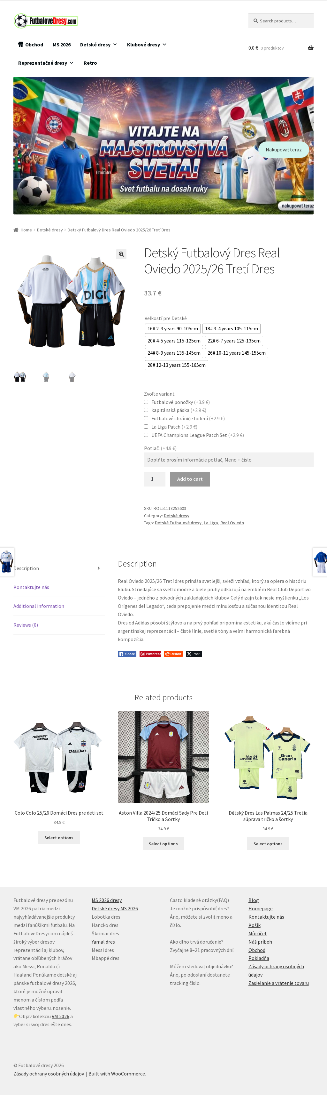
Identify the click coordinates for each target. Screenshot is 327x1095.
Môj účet (257, 933)
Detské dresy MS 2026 (115, 908)
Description (26, 568)
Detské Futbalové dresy (178, 523)
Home (26, 230)
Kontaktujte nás (31, 587)
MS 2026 (62, 44)
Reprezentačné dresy (46, 63)
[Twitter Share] (194, 654)
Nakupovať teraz (284, 150)
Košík (254, 925)
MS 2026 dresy (107, 900)
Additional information (38, 606)
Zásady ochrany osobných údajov (48, 1073)
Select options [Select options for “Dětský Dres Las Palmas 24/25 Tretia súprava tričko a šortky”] (268, 844)
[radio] (172, 329)
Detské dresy (99, 45)
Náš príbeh (260, 941)
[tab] (59, 568)
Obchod (34, 44)
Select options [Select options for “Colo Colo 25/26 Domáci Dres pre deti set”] (58, 838)
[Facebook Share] (127, 654)
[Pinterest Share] (150, 654)
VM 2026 (60, 1016)
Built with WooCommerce (116, 1073)
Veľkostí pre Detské (166, 318)
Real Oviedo (232, 523)
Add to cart (190, 479)
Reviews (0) (25, 625)
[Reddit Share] (173, 654)
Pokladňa (258, 958)
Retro (90, 63)
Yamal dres (103, 941)
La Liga (211, 523)
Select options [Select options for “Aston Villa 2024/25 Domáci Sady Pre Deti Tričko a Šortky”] (163, 844)
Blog (253, 900)
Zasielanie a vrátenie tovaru (278, 983)
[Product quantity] (155, 479)
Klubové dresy (147, 45)
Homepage (260, 908)
